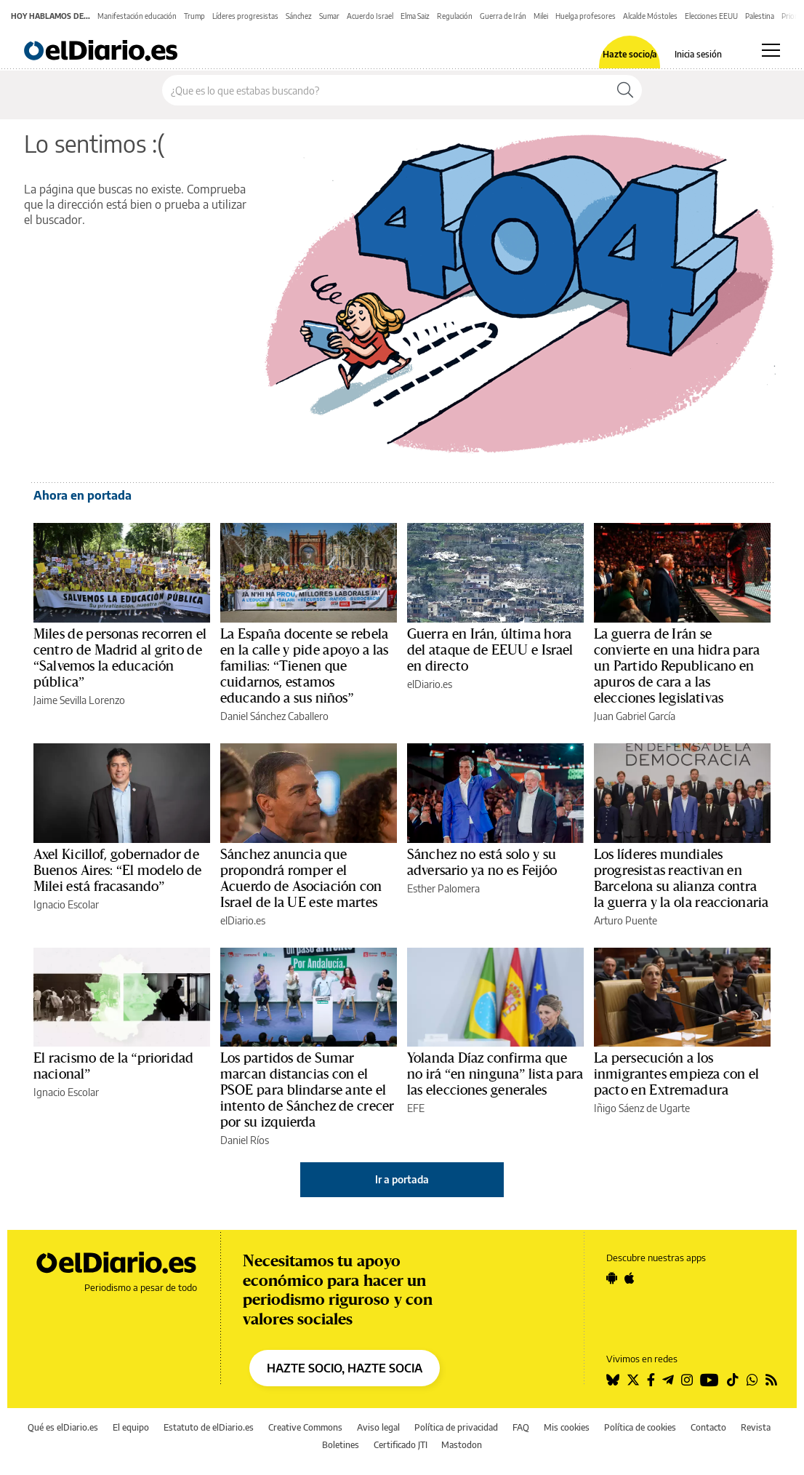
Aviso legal (378, 1427)
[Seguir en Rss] (771, 1379)
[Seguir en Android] (611, 1277)
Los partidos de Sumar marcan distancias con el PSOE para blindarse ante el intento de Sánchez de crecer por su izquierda (307, 1090)
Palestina (759, 16)
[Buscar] (625, 90)
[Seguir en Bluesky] (612, 1379)
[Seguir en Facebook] (651, 1379)
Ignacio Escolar (66, 904)
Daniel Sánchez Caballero (274, 716)
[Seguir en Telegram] (668, 1379)
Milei (541, 16)
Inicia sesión (698, 54)
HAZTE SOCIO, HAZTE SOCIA (344, 1368)
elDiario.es (429, 684)
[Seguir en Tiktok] (732, 1379)
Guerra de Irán (503, 16)
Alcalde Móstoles (650, 16)
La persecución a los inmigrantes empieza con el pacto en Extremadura (676, 1074)
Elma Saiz (415, 16)
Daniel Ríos (244, 1140)
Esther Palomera (443, 888)
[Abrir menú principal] (771, 50)
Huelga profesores (585, 16)
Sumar (329, 16)
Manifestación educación (137, 16)
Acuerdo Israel (370, 16)
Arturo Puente (625, 920)
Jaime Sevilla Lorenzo (79, 700)
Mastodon (461, 1444)
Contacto (708, 1427)
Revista (756, 1427)
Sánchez (299, 16)
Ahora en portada (82, 495)
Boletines (340, 1444)
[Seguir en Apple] (629, 1277)
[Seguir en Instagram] (687, 1379)
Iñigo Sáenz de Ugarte (642, 1108)
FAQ (520, 1427)
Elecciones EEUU (711, 16)
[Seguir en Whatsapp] (752, 1379)
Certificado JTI (400, 1444)
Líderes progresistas (245, 16)
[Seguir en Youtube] (709, 1379)
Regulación (455, 16)
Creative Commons (305, 1427)
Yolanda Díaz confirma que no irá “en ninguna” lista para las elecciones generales (495, 1074)
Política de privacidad (456, 1427)
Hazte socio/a (630, 54)
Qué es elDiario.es (63, 1427)
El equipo (131, 1427)
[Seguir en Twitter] (633, 1379)
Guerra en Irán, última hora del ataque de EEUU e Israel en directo (490, 650)
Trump (194, 16)
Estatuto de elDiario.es (209, 1427)
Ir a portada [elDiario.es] (402, 1179)
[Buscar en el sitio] (385, 90)
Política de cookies (640, 1427)
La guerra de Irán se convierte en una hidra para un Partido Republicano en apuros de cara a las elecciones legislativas (677, 666)
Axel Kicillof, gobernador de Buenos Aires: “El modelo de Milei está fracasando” (117, 870)
